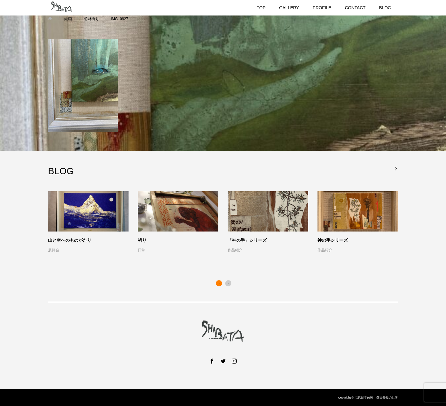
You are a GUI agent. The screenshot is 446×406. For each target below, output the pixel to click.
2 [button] (228, 283)
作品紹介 (235, 250)
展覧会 (53, 250)
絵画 (68, 19)
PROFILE (322, 7)
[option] (227, 222)
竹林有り (91, 19)
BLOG (385, 7)
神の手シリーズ (332, 240)
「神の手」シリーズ (247, 240)
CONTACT (355, 7)
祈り (142, 240)
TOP (261, 7)
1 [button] (219, 283)
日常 (141, 250)
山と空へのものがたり (69, 240)
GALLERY (289, 7)
